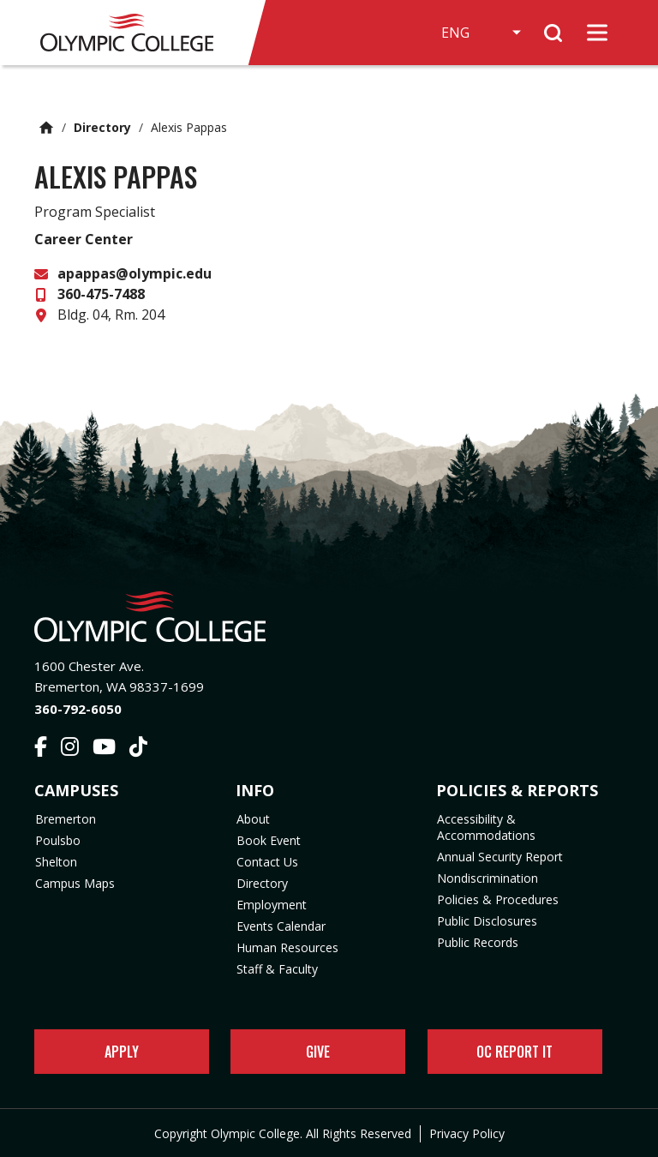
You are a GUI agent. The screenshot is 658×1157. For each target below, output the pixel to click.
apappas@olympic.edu (134, 273)
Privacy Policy (467, 1133)
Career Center (83, 239)
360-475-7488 (101, 294)
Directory (102, 127)
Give (318, 1051)
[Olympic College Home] (329, 616)
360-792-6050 (78, 708)
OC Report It (514, 1051)
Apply (122, 1051)
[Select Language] (479, 32)
